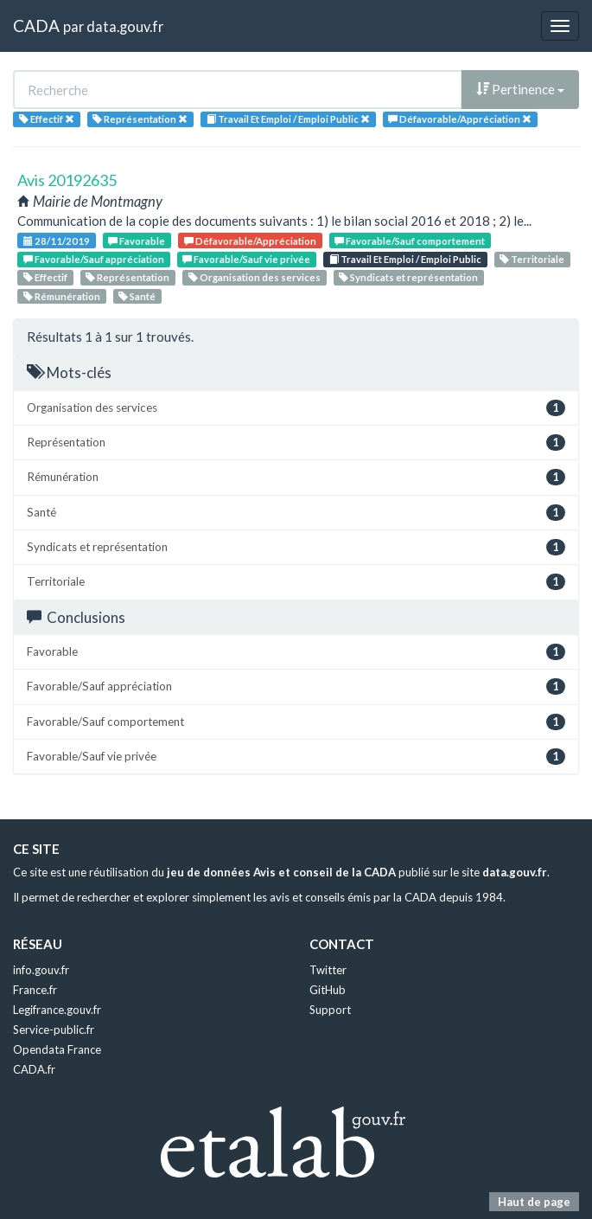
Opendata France (57, 1049)
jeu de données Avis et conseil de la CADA (281, 872)
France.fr (35, 990)
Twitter (328, 970)
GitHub (327, 990)
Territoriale (532, 259)
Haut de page (534, 1202)
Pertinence (520, 89)
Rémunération (61, 296)
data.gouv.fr (124, 26)
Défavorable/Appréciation (250, 241)
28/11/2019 (56, 241)
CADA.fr (34, 1069)
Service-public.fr (53, 1029)
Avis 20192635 (67, 179)
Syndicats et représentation (408, 277)
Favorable (136, 241)
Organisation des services (254, 277)
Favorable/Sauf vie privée (246, 259)
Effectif (45, 277)
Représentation (127, 277)
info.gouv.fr (41, 970)
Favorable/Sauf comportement (409, 241)
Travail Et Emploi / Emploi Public (405, 259)
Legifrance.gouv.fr (57, 1010)
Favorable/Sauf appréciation (93, 259)
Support (330, 1010)
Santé (137, 296)
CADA (36, 25)
